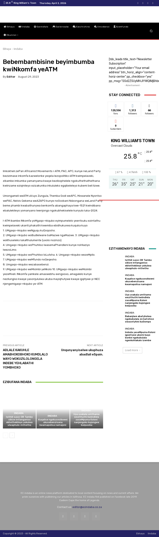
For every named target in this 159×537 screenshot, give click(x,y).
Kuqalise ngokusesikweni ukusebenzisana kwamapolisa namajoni (52, 422)
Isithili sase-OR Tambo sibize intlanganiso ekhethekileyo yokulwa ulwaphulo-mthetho (19, 421)
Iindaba (18, 49)
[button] (151, 31)
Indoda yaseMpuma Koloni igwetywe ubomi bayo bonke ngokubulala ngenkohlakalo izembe (140, 336)
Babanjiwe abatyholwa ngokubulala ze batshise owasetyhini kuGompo (139, 319)
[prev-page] (5, 435)
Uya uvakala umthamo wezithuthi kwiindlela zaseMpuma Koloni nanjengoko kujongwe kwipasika (86, 420)
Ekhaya (7, 49)
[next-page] (12, 435)
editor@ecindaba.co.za (87, 507)
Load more (132, 350)
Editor (11, 76)
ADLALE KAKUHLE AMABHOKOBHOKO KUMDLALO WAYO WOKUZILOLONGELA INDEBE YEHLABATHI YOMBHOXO (25, 358)
